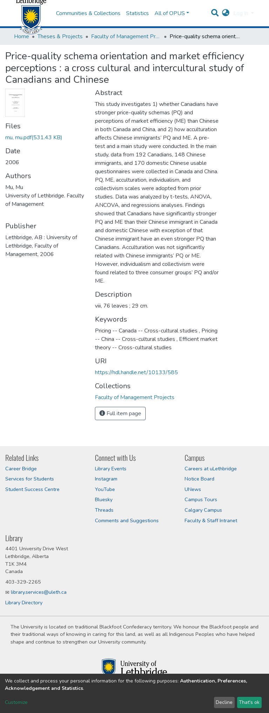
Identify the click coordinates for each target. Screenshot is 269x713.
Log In (241, 22)
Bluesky (103, 499)
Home (21, 54)
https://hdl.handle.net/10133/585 (136, 390)
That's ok (249, 702)
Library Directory (23, 602)
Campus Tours (201, 499)
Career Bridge (21, 468)
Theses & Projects (60, 54)
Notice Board (199, 478)
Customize (16, 702)
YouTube (105, 489)
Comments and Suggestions (127, 520)
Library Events (110, 468)
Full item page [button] (120, 431)
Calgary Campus (203, 509)
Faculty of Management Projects (126, 54)
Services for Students (29, 478)
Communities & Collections (88, 22)
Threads (104, 509)
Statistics (137, 22)
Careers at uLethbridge (211, 468)
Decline (224, 702)
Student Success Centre (32, 489)
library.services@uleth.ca (39, 592)
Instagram (106, 478)
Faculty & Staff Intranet (211, 520)
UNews (193, 489)
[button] (226, 22)
